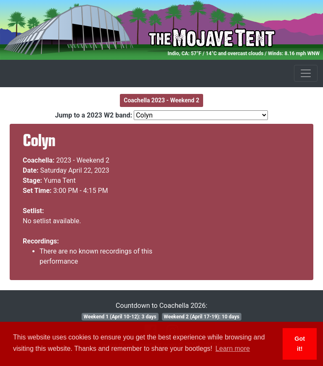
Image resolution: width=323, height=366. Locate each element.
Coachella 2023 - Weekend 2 (161, 100)
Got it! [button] (299, 343)
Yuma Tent (60, 180)
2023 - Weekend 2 (83, 160)
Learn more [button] (232, 348)
